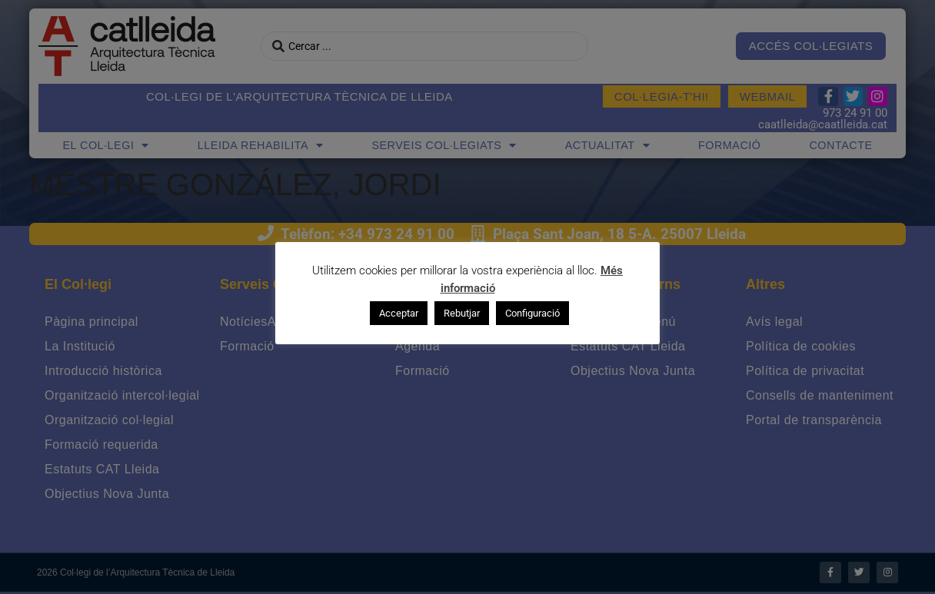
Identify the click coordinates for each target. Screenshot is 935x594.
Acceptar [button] (398, 313)
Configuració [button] (532, 313)
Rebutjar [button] (462, 313)
